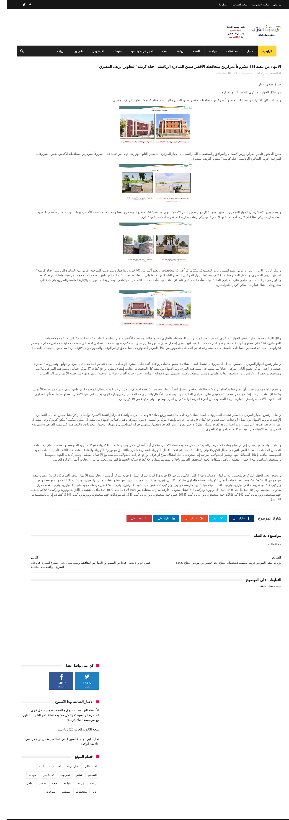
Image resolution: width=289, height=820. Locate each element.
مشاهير (58, 193)
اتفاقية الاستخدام (233, 4)
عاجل (248, 51)
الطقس (85, 176)
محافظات (229, 51)
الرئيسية (265, 51)
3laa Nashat (200, 813)
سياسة (211, 51)
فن (88, 193)
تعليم (72, 176)
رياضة (178, 51)
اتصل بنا (217, 4)
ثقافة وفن (95, 51)
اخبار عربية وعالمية (139, 51)
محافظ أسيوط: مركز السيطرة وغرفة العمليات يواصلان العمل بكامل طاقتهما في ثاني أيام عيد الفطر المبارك (134, 793)
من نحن (270, 4)
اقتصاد (194, 51)
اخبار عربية (66, 167)
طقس (35, 184)
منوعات (115, 51)
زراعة (58, 51)
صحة (162, 51)
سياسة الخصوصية (254, 4)
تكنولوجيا (76, 51)
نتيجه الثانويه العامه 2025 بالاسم (72, 131)
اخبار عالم (84, 167)
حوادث (26, 176)
